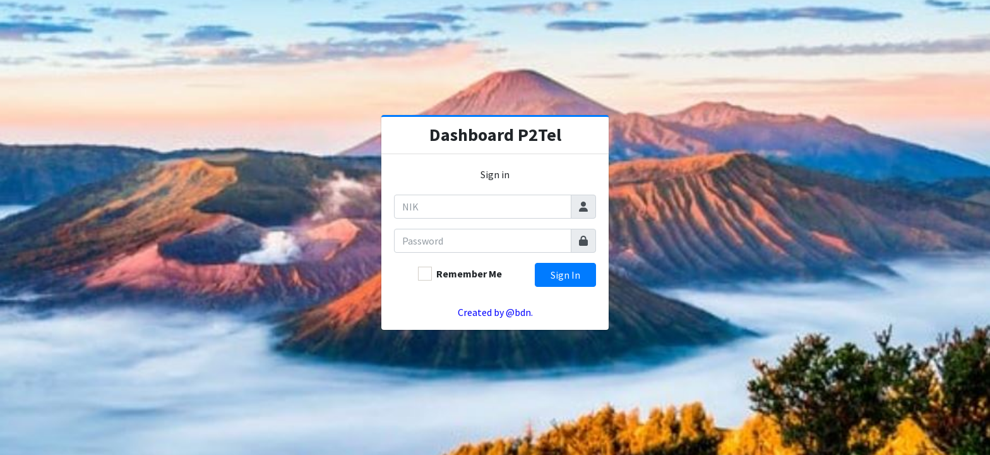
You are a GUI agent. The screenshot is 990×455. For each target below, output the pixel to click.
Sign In (565, 275)
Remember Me (469, 273)
